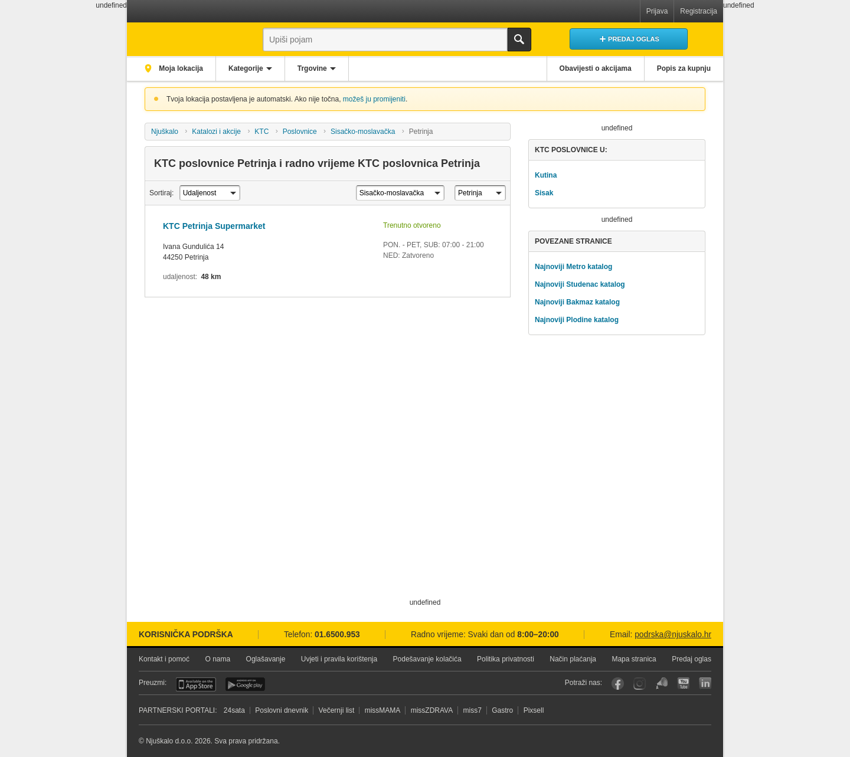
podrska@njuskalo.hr (673, 634)
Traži (519, 39)
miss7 (472, 710)
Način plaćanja (573, 659)
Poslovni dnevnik (281, 710)
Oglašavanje (266, 659)
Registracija (698, 11)
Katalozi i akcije (216, 131)
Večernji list (337, 710)
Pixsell (534, 710)
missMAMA (383, 710)
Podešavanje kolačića (427, 659)
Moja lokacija (180, 68)
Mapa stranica (634, 659)
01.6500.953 (337, 634)
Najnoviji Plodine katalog (577, 320)
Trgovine (312, 68)
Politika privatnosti (505, 659)
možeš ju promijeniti (374, 99)
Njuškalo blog (661, 683)
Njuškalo (164, 131)
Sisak (544, 193)
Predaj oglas (691, 659)
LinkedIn (705, 683)
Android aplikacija (245, 684)
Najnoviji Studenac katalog (580, 284)
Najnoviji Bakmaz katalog (577, 302)
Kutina (546, 175)
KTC (261, 131)
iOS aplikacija (196, 684)
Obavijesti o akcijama (596, 68)
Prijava (657, 11)
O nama (217, 659)
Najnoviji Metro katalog (573, 267)
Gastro (502, 710)
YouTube (683, 683)
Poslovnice (300, 131)
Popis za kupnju (684, 68)
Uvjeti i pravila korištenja (339, 659)
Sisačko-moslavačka (363, 131)
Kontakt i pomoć (164, 659)
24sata (234, 710)
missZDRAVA (432, 710)
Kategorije (245, 68)
